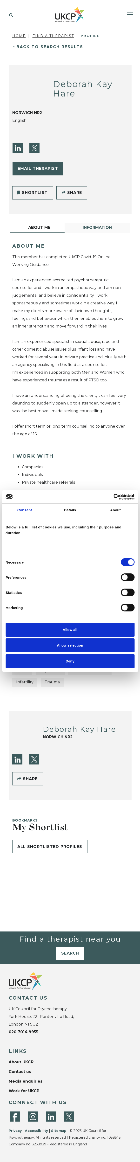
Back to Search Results (49, 47)
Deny (70, 661)
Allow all (70, 630)
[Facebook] (15, 1116)
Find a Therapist (53, 36)
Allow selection (70, 645)
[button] (10, 15)
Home (19, 36)
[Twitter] (34, 148)
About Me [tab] (39, 227)
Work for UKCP (24, 1091)
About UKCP (21, 1062)
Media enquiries (25, 1081)
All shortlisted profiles (49, 846)
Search (70, 953)
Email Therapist (38, 168)
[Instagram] (33, 1116)
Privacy (15, 1131)
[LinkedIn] (18, 148)
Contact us (20, 1071)
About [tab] (115, 510)
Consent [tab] (24, 510)
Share (72, 192)
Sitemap (59, 1131)
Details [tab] (70, 510)
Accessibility (36, 1131)
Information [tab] (97, 227)
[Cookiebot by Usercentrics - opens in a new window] (113, 497)
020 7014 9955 (23, 1032)
